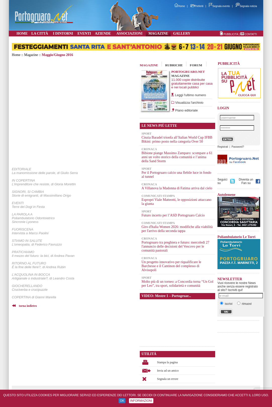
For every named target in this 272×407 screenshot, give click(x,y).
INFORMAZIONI (141, 400)
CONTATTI (251, 34)
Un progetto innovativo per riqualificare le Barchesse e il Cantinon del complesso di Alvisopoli (171, 266)
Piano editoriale (186, 110)
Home (179, 6)
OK (122, 400)
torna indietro (28, 306)
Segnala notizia (246, 6)
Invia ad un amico (168, 370)
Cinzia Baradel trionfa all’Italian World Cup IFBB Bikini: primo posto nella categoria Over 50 (177, 139)
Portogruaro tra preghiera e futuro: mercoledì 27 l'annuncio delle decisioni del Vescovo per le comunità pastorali (175, 246)
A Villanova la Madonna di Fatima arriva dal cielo (177, 188)
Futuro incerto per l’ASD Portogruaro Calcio (173, 215)
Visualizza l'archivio (188, 102)
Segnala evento (219, 6)
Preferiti (197, 6)
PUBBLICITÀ (230, 34)
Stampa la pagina (167, 362)
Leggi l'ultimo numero (190, 95)
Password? (238, 146)
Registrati (222, 146)
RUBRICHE (174, 65)
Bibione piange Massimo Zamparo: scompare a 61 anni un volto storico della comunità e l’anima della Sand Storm (177, 157)
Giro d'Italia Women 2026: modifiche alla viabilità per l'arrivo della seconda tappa (177, 229)
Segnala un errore (167, 379)
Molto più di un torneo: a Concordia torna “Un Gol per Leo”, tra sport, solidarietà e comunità (177, 283)
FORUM (196, 65)
